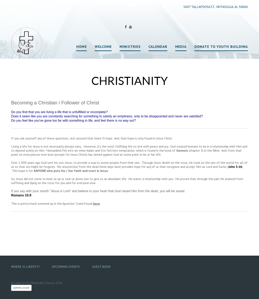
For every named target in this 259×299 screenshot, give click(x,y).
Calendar (158, 46)
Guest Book (101, 267)
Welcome (103, 46)
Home (81, 46)
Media (181, 46)
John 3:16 (235, 167)
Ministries (130, 46)
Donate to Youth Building (221, 46)
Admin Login (21, 287)
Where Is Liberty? (25, 267)
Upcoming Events (66, 267)
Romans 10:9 (21, 195)
